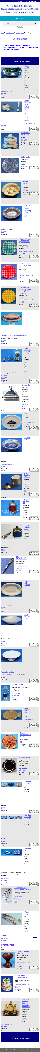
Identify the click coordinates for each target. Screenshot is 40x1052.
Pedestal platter (7, 672)
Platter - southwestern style (25, 734)
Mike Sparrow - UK (29, 123)
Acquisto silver (5, 375)
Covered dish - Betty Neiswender (14, 335)
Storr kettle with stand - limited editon (22, 888)
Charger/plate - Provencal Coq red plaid (25, 265)
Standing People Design (23, 962)
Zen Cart (31, 1049)
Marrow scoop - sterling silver (22, 558)
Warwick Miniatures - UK (7, 464)
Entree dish (26, 385)
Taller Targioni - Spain (7, 1024)
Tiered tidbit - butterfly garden (21, 976)
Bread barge (26, 67)
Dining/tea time (10, 33)
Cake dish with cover (25, 133)
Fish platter (27, 414)
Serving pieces (20, 33)
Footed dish (27, 438)
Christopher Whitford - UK (26, 251)
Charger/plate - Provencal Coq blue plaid (25, 240)
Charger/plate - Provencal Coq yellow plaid (25, 289)
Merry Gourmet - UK (30, 422)
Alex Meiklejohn (28, 719)
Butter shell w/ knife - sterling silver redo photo (27, 106)
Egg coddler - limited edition (27, 350)
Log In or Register (31, 1)
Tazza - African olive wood (23, 952)
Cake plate (25, 157)
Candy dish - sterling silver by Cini (27, 208)
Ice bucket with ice (27, 475)
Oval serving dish (27, 616)
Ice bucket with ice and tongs (27, 527)
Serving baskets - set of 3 (27, 784)
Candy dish (26, 182)
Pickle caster (17, 684)
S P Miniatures (19, 1049)
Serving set (27, 849)
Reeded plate (24, 757)
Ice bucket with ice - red (27, 501)
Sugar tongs (26, 913)
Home (20, 1)
